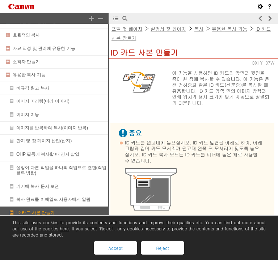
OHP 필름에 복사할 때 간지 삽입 (47, 154)
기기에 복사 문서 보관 (37, 186)
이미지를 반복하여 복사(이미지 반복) (52, 127)
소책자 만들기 (26, 61)
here (64, 228)
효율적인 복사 (26, 35)
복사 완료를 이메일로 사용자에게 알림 (53, 199)
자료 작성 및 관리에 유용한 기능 (44, 48)
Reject (162, 248)
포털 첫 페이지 (126, 28)
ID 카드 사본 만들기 (35, 212)
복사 (199, 28)
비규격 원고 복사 (32, 88)
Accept (115, 248)
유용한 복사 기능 (29, 74)
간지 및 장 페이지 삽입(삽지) (44, 140)
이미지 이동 (27, 114)
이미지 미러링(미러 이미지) (43, 101)
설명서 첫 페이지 (168, 28)
